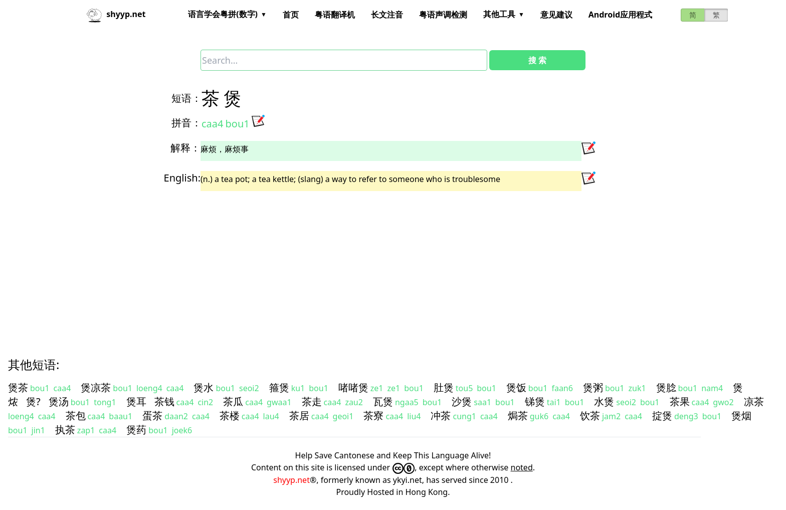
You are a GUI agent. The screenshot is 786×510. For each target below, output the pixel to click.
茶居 (299, 415)
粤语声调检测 (443, 14)
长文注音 (387, 14)
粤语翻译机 (335, 14)
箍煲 (279, 387)
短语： (186, 98)
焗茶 (518, 415)
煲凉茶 (96, 387)
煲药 (136, 429)
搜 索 (537, 60)
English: (182, 178)
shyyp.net (291, 479)
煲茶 (18, 387)
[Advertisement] (311, 265)
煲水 (203, 387)
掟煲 (662, 415)
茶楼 (230, 415)
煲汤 (59, 401)
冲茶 (441, 415)
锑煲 (535, 401)
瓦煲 (383, 401)
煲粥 (593, 387)
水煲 (604, 401)
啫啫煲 (353, 387)
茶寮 (373, 415)
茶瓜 (233, 401)
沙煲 (462, 401)
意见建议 (556, 14)
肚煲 (444, 387)
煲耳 (136, 401)
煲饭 (516, 387)
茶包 (76, 415)
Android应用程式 (620, 14)
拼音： (186, 122)
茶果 (680, 401)
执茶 (65, 429)
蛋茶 (152, 415)
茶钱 (164, 401)
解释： (185, 147)
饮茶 (590, 415)
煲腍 (666, 387)
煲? (33, 401)
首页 (291, 14)
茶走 (312, 401)
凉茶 (754, 401)
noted (522, 467)
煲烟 (741, 415)
